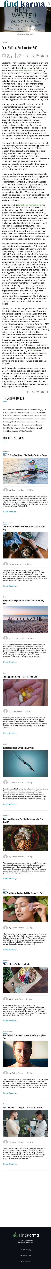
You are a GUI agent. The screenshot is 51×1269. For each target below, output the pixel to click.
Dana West (17, 711)
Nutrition (6, 452)
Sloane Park (17, 999)
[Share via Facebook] (28, 56)
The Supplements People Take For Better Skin (20, 676)
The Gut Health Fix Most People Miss (16, 964)
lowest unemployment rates (25, 70)
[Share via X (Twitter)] (33, 56)
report (33, 350)
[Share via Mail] (42, 56)
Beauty (5, 889)
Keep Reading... (10, 511)
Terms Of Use (25, 1255)
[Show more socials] (47, 56)
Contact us (25, 1261)
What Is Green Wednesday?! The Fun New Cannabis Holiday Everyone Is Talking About (25, 419)
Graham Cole (18, 638)
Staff (9, 57)
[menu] (3, 3)
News (4, 42)
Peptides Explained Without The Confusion (19, 747)
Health (5, 597)
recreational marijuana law (30, 205)
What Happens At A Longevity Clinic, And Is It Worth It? (23, 1107)
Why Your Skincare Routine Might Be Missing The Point (23, 893)
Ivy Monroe (17, 564)
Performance (8, 523)
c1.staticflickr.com (25, 34)
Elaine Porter (18, 782)
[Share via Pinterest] (37, 56)
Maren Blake (17, 1142)
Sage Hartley (18, 490)
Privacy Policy (25, 1250)
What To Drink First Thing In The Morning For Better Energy (25, 455)
